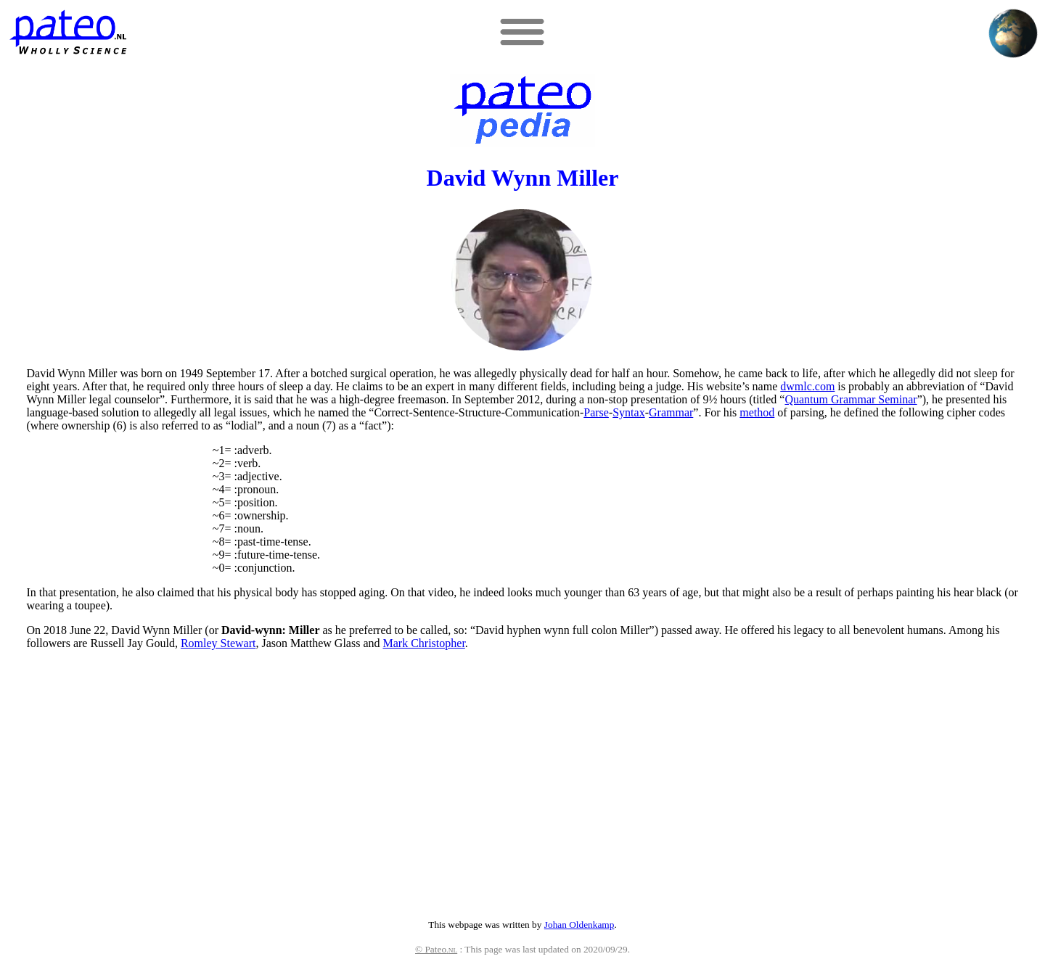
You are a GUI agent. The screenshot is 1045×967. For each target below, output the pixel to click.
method (756, 412)
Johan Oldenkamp (579, 924)
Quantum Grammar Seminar (850, 399)
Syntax (628, 412)
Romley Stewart (218, 643)
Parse (596, 412)
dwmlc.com (807, 386)
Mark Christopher (424, 643)
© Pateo (436, 949)
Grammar (671, 412)
